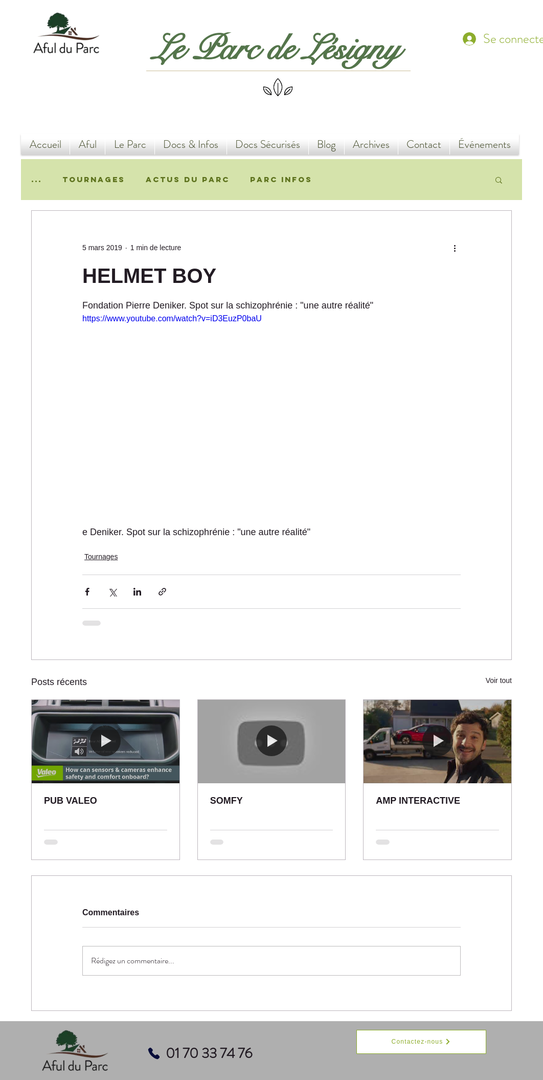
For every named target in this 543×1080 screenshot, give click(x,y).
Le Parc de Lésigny (276, 49)
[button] (499, 179)
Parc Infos (281, 179)
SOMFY (226, 801)
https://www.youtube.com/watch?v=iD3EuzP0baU (172, 318)
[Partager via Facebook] (87, 592)
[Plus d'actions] (454, 247)
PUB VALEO (70, 801)
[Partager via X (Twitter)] (112, 592)
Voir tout (499, 680)
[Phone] (154, 1053)
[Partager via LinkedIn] (137, 592)
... (36, 179)
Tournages (93, 179)
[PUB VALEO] (105, 741)
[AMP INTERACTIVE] (437, 741)
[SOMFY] (272, 741)
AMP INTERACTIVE (418, 801)
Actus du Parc (188, 179)
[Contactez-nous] (421, 1042)
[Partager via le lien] (162, 592)
